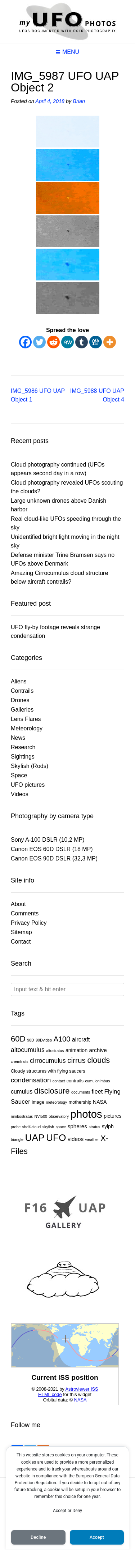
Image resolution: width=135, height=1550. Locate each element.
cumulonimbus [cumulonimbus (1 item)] (97, 1081)
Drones (20, 700)
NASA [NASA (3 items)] (100, 1102)
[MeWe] (67, 342)
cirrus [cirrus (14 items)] (76, 1060)
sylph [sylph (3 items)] (108, 1126)
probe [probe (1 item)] (16, 1127)
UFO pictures (28, 785)
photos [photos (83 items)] (86, 1114)
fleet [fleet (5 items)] (97, 1091)
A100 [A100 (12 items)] (62, 1039)
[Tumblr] (81, 342)
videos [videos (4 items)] (76, 1139)
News (18, 738)
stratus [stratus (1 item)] (94, 1127)
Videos (19, 794)
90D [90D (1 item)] (30, 1040)
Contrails (22, 691)
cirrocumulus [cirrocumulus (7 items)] (48, 1060)
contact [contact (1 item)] (59, 1081)
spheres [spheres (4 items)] (77, 1126)
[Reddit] (53, 342)
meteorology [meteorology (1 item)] (56, 1102)
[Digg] (95, 342)
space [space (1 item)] (61, 1127)
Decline (38, 1537)
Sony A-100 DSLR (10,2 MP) (48, 840)
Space (19, 775)
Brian (79, 101)
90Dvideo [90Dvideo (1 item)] (44, 1040)
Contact (21, 942)
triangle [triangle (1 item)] (17, 1139)
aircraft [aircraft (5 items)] (81, 1039)
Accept (97, 1537)
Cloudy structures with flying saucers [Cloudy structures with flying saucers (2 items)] (48, 1071)
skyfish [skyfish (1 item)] (48, 1127)
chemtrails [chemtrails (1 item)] (19, 1061)
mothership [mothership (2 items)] (80, 1102)
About (18, 904)
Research (23, 747)
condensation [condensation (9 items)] (31, 1080)
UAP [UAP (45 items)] (34, 1137)
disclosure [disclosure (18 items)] (52, 1090)
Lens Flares (26, 719)
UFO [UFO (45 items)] (56, 1137)
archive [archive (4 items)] (98, 1050)
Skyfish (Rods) (29, 766)
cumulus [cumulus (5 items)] (21, 1091)
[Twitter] (39, 342)
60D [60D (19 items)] (18, 1038)
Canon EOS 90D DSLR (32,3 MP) (54, 858)
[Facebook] (25, 342)
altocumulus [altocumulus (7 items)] (28, 1049)
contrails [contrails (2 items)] (75, 1080)
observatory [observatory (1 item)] (59, 1116)
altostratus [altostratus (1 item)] (55, 1050)
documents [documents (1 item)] (80, 1092)
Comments (25, 913)
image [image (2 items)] (38, 1102)
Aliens (19, 681)
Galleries (22, 710)
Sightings (23, 756)
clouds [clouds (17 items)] (98, 1060)
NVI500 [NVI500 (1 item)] (40, 1116)
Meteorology (26, 728)
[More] (109, 342)
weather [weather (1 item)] (92, 1139)
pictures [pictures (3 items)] (112, 1116)
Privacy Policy (29, 923)
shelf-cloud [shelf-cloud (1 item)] (31, 1127)
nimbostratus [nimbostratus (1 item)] (22, 1116)
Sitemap (21, 932)
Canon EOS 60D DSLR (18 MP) (52, 849)
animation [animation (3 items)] (76, 1050)
